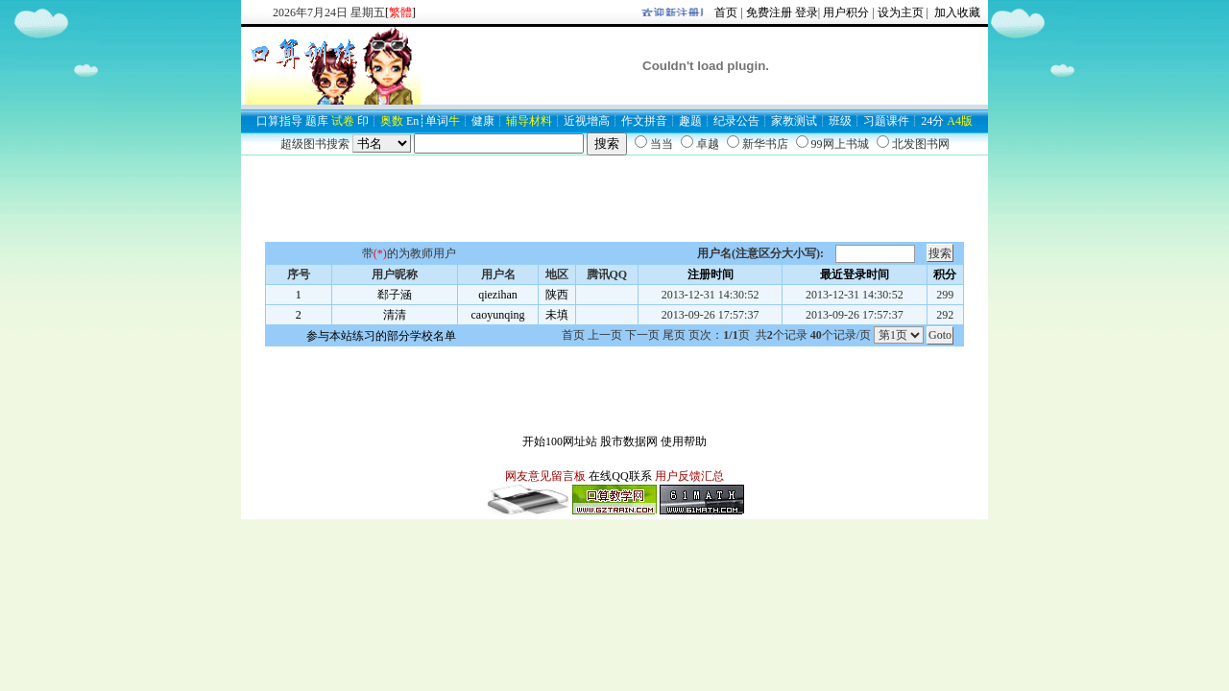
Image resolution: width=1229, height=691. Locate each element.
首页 (725, 12)
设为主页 (901, 12)
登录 (806, 12)
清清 (394, 315)
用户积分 (846, 12)
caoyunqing (498, 315)
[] (400, 12)
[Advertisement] (614, 198)
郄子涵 (394, 294)
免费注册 (769, 12)
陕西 (556, 294)
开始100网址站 (559, 441)
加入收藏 (955, 12)
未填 (556, 315)
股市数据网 (629, 441)
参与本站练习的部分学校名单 (381, 336)
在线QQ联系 (620, 476)
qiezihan (498, 294)
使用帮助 (684, 441)
